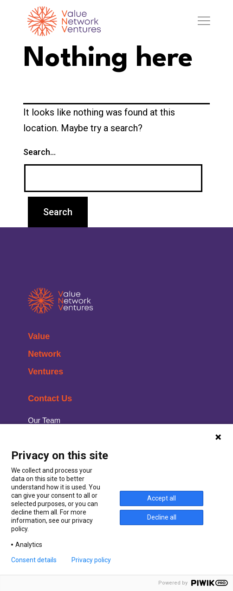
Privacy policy (91, 560)
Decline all (161, 517)
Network (44, 354)
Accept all (161, 498)
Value (39, 336)
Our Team (44, 420)
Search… (39, 152)
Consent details (34, 560)
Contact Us (50, 398)
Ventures (45, 371)
